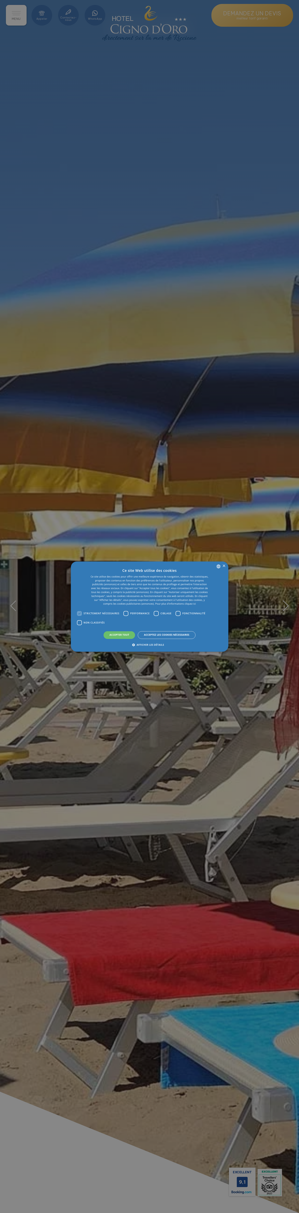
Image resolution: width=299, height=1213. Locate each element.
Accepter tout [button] (119, 635)
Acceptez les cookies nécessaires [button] (166, 635)
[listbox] (218, 566)
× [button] (223, 566)
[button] (149, 645)
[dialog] (149, 606)
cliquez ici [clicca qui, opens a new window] (190, 604)
